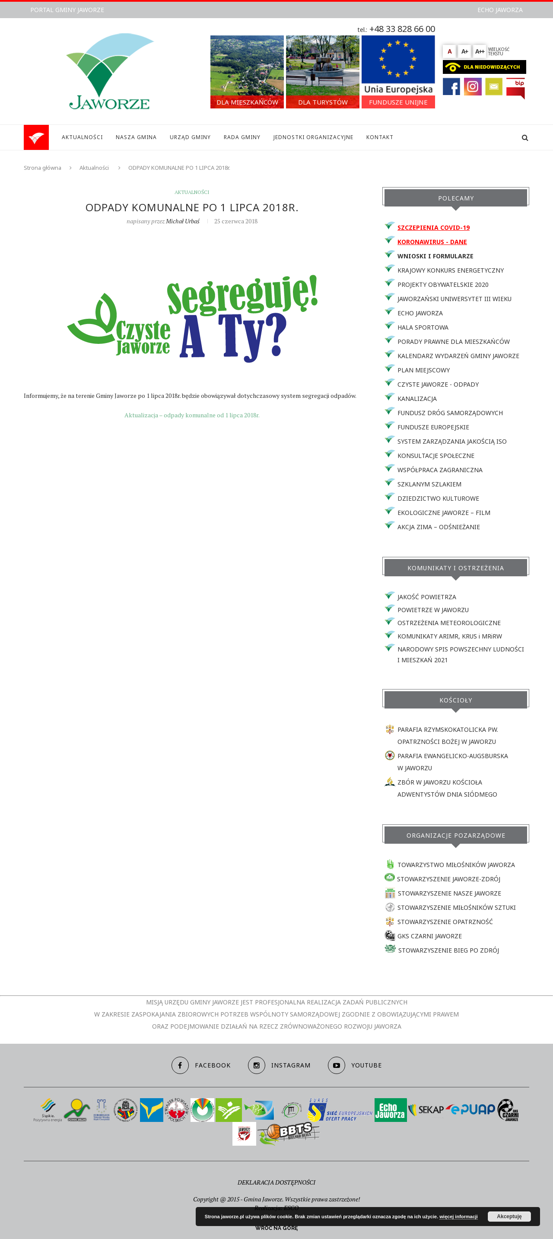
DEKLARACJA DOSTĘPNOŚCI (276, 1182)
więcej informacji (458, 1216)
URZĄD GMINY (190, 137)
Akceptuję (509, 1217)
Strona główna (42, 168)
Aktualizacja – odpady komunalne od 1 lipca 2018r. (192, 415)
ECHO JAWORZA (500, 10)
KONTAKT (380, 137)
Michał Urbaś (183, 221)
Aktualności (94, 168)
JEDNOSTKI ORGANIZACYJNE (313, 137)
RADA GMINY (242, 137)
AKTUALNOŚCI (82, 137)
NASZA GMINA (136, 137)
